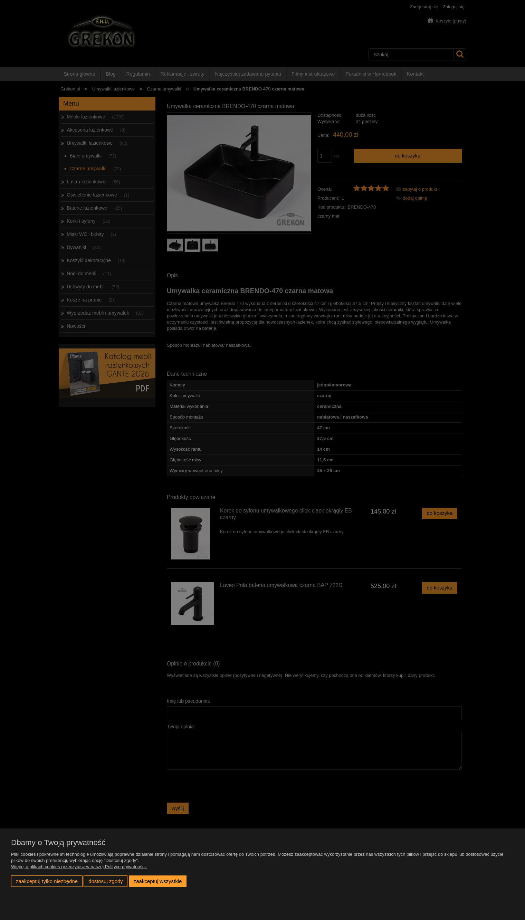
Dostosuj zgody (105, 881)
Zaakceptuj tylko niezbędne (47, 881)
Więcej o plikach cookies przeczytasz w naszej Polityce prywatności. (79, 866)
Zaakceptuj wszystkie (158, 881)
